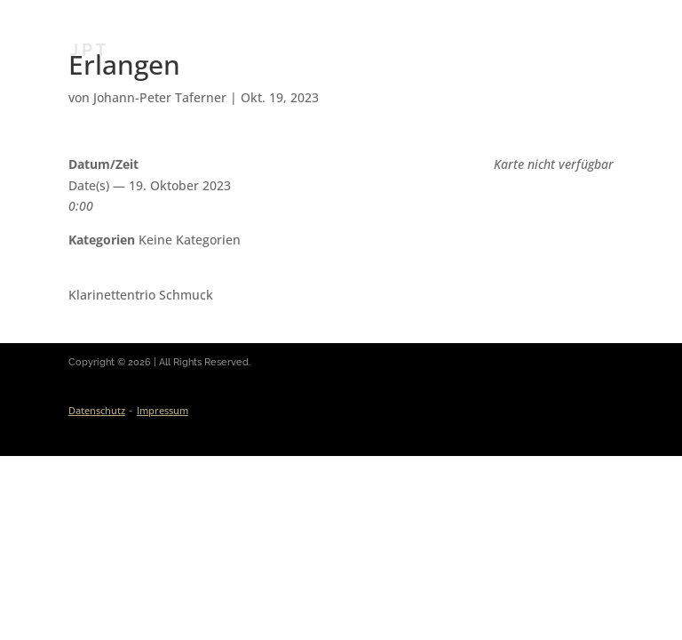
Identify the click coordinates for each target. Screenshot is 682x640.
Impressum (162, 410)
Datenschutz (96, 410)
